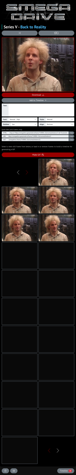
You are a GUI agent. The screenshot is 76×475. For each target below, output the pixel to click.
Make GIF (38, 154)
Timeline (66, 470)
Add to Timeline (38, 100)
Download (38, 94)
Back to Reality (33, 27)
